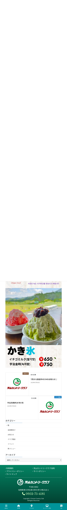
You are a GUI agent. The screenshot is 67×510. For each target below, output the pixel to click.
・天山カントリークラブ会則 (43, 468)
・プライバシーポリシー (14, 471)
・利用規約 (9, 468)
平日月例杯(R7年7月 (15, 402)
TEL (61, 507)
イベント (11, 444)
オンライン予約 (47, 507)
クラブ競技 (11, 439)
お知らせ (11, 434)
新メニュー (11, 448)
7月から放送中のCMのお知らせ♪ (44, 379)
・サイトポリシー (39, 471)
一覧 (7, 425)
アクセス (31, 507)
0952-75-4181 (33, 494)
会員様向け (11, 430)
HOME (18, 507)
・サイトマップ (11, 474)
